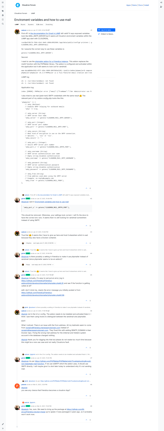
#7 (91, 358)
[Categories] (3, 2)
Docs (141, 5)
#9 (91, 406)
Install (146, 5)
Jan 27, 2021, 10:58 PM (44, 253)
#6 (91, 311)
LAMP (17, 24)
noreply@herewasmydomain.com (34, 330)
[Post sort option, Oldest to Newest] (106, 34)
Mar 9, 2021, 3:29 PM (40, 384)
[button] (3, 424)
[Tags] (3, 11)
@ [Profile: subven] (25, 202)
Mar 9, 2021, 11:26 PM (44, 406)
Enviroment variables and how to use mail (52, 202)
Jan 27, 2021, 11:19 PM (40, 311)
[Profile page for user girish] (17, 200)
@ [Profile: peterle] (25, 409)
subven (23, 30)
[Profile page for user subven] (17, 31)
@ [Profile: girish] (24, 314)
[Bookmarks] (3, 19)
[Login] (161, 2)
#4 (91, 253)
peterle (23, 384)
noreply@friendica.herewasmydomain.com (43, 328)
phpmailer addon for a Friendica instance (51, 61)
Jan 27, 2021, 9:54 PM (40, 30)
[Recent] (3, 7)
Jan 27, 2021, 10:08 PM (44, 198)
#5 (91, 275)
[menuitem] (161, 2)
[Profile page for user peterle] (17, 386)
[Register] (161, 7)
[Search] (3, 24)
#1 (91, 30)
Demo (134, 5)
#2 (91, 198)
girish (23, 198)
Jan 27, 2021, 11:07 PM (44, 275)
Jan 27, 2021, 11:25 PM (44, 358)
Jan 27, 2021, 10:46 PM (40, 232)
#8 (91, 384)
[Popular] (3, 15)
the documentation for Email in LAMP (45, 33)
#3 (91, 232)
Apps (128, 5)
